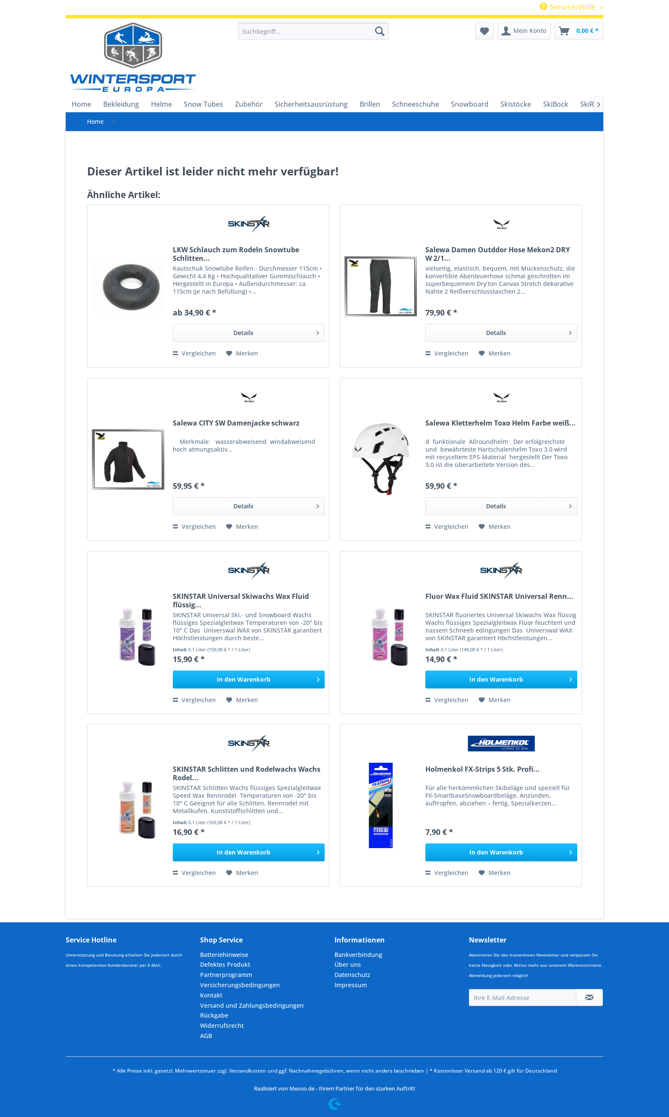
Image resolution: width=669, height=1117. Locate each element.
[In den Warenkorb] (249, 679)
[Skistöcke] (515, 104)
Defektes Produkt (225, 964)
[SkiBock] (555, 104)
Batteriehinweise (224, 955)
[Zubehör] (249, 104)
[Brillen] (370, 104)
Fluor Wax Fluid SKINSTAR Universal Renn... (499, 596)
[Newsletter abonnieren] (589, 997)
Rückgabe (214, 1015)
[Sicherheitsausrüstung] (311, 104)
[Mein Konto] (524, 31)
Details (276, 331)
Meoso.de (301, 1088)
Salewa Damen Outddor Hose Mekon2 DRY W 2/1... (497, 253)
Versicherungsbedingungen (240, 985)
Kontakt (211, 995)
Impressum (350, 985)
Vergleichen (194, 353)
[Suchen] (380, 31)
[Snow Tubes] (203, 104)
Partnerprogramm (226, 975)
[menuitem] (313, 31)
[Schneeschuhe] (415, 104)
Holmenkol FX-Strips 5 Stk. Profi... (482, 769)
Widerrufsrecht (222, 1025)
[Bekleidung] (121, 104)
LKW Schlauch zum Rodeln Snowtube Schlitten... (236, 253)
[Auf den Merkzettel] (242, 353)
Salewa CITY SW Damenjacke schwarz (236, 423)
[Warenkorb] (579, 31)
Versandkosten (247, 1070)
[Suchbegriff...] (313, 31)
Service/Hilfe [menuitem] (568, 7)
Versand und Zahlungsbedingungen (252, 1005)
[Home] (81, 104)
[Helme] (161, 104)
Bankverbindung (358, 955)
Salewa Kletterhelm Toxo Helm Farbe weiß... (500, 423)
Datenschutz (352, 975)
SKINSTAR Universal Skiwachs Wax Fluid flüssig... (241, 600)
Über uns (347, 964)
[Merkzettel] (484, 31)
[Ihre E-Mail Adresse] (522, 997)
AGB (206, 1036)
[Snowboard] (469, 104)
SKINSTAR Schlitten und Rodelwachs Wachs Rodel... (246, 773)
